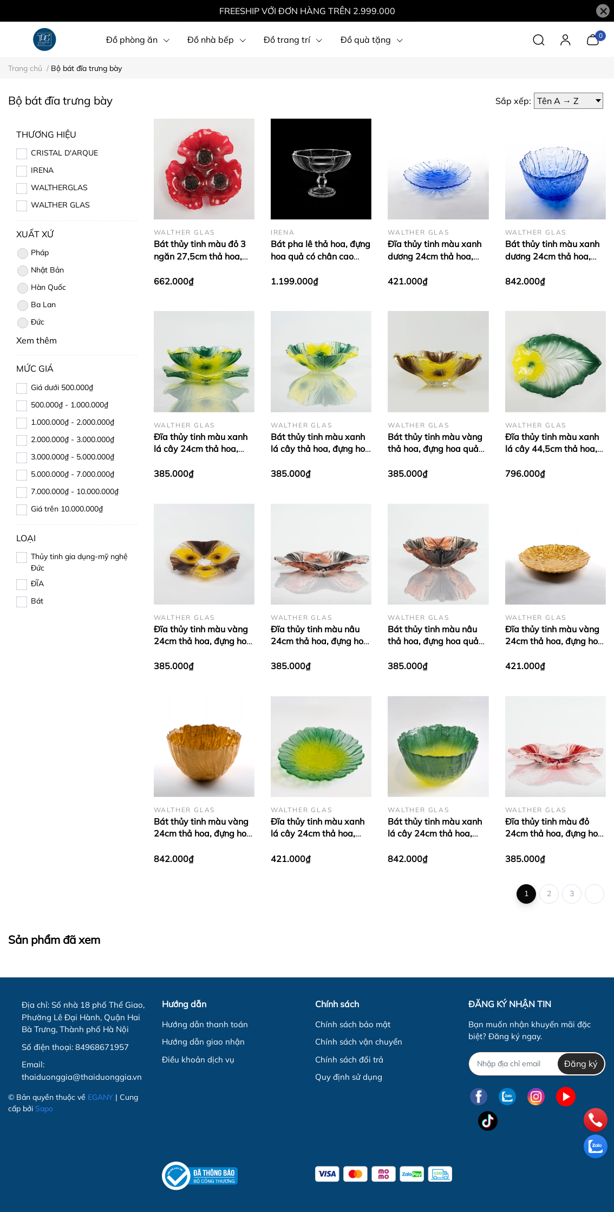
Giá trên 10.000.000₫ (67, 509)
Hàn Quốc (41, 288)
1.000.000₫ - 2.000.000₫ (72, 422)
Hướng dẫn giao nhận (203, 1041)
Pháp (32, 253)
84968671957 (102, 1047)
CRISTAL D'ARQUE (64, 153)
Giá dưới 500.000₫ (62, 387)
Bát (37, 601)
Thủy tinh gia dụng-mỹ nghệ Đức (79, 562)
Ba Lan (36, 305)
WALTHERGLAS (59, 187)
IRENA (42, 170)
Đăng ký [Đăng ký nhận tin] (581, 1063)
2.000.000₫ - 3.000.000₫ (72, 439)
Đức (30, 322)
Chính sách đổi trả (349, 1059)
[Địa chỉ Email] (536, 1064)
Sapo (44, 1108)
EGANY (100, 1097)
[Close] (603, 11)
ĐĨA (37, 583)
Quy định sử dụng (348, 1077)
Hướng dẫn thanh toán (205, 1024)
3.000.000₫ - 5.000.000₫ (72, 457)
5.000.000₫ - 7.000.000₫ (72, 474)
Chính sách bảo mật (352, 1024)
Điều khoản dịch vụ (198, 1059)
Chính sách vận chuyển (358, 1041)
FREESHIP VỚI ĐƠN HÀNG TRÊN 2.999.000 (307, 10)
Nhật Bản (40, 270)
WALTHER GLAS (60, 205)
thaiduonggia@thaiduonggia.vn (82, 1077)
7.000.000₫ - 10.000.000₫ (75, 491)
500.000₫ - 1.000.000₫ (69, 405)
